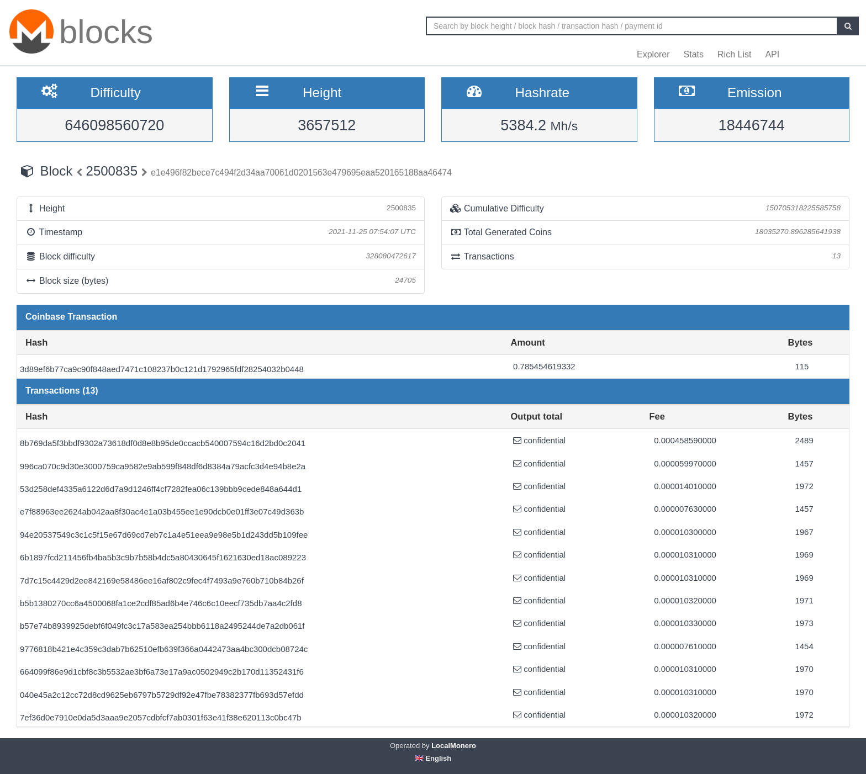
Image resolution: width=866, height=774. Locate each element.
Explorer (653, 54)
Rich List (734, 54)
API (772, 54)
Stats (694, 54)
